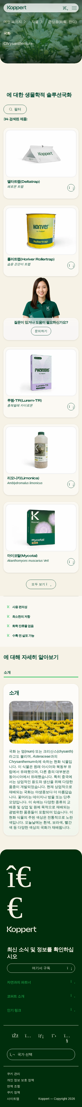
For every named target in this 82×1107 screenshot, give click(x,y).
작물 (34, 22)
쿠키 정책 (13, 1092)
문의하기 (41, 331)
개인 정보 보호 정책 (20, 1080)
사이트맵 (13, 1098)
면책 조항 (13, 1086)
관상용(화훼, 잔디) (62, 22)
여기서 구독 (52, 968)
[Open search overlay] (65, 8)
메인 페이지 (12, 22)
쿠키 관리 (13, 1074)
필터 (15, 109)
